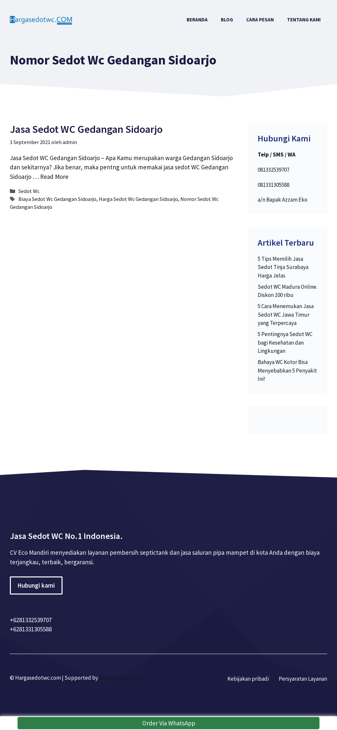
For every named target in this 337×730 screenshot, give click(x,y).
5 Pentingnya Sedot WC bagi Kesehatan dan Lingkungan (285, 342)
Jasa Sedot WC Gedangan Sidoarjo (86, 129)
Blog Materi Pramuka (282, 420)
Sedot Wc (28, 191)
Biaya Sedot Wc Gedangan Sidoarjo (57, 199)
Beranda (197, 19)
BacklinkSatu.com (120, 677)
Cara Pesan (260, 19)
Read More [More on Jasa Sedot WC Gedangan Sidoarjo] (54, 177)
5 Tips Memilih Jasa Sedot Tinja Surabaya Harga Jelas (283, 267)
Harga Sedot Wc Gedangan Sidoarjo (138, 199)
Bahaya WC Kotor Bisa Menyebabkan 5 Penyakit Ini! (287, 370)
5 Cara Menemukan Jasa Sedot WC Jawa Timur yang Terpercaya (286, 315)
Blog (227, 19)
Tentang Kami (304, 19)
